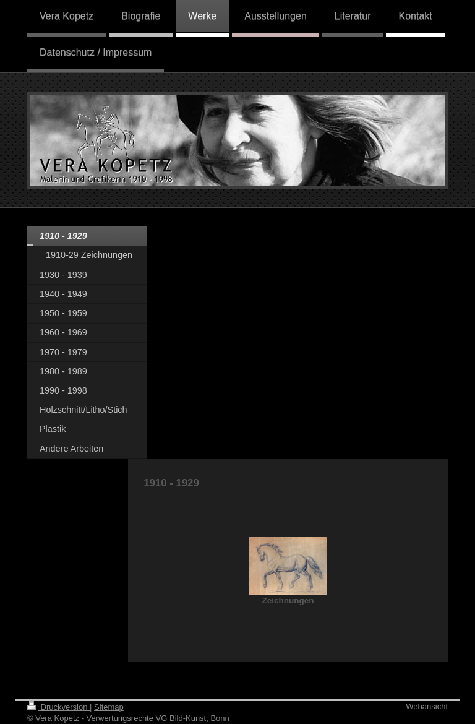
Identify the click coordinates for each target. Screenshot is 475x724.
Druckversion (58, 707)
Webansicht (427, 706)
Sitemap (109, 707)
